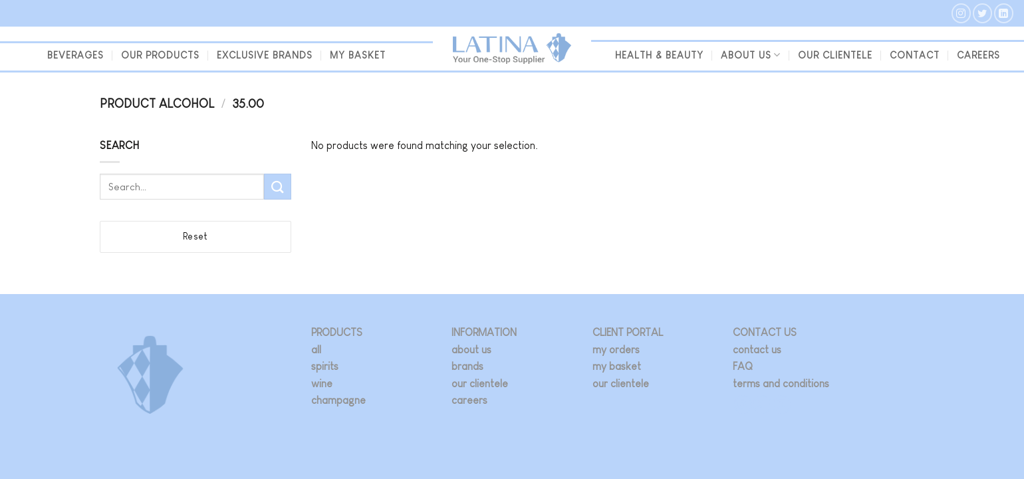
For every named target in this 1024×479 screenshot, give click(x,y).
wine (321, 383)
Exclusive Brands (265, 55)
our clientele (835, 55)
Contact (915, 55)
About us (751, 55)
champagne (338, 400)
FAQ (743, 366)
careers (469, 400)
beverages (75, 55)
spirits (324, 366)
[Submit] (277, 187)
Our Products (160, 55)
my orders (616, 349)
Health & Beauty (659, 55)
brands (467, 366)
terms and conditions (781, 383)
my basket (358, 55)
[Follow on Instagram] (961, 13)
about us (471, 349)
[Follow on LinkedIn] (1003, 13)
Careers (978, 55)
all (316, 349)
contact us (757, 349)
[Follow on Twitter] (982, 13)
